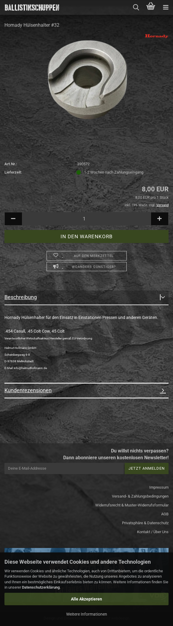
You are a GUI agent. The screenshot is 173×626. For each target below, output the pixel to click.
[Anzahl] (86, 218)
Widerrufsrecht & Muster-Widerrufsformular (132, 505)
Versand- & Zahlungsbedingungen (140, 496)
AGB (165, 514)
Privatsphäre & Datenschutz (145, 523)
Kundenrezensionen (28, 390)
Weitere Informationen (86, 614)
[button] (13, 218)
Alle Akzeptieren (86, 599)
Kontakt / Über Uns (153, 532)
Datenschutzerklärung (41, 587)
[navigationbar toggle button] (165, 7)
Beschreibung (20, 297)
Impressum (159, 487)
